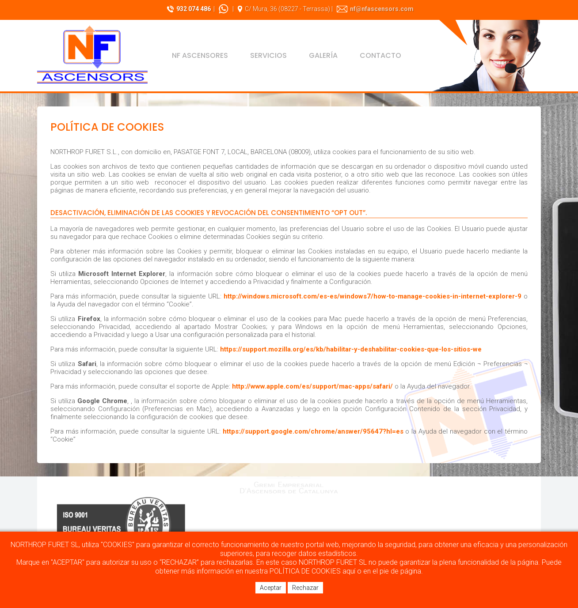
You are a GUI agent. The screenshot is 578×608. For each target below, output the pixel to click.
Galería (323, 55)
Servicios (268, 55)
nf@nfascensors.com (382, 8)
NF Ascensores (200, 55)
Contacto (380, 55)
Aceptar (270, 587)
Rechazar (305, 587)
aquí (348, 571)
